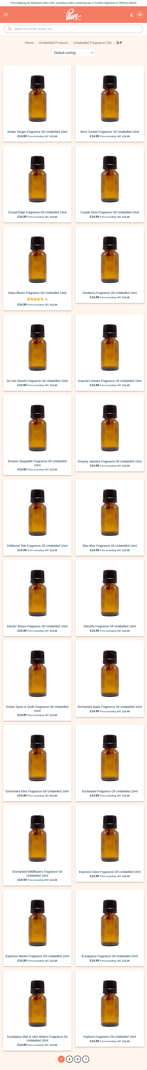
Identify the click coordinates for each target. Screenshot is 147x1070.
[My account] (131, 14)
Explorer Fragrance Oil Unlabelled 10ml (109, 1036)
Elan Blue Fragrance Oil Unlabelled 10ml (110, 545)
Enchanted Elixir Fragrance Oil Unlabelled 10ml (37, 791)
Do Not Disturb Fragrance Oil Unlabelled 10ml (37, 381)
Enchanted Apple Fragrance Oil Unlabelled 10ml (110, 706)
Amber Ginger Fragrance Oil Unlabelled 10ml (37, 131)
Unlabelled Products (53, 43)
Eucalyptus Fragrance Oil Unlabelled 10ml (110, 956)
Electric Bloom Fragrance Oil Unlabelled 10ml (37, 626)
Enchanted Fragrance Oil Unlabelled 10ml (110, 791)
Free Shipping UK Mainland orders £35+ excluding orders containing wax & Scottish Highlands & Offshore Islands (73, 2)
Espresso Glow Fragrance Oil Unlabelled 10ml (110, 872)
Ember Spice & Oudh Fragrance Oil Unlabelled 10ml (37, 708)
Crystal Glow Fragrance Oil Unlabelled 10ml (109, 212)
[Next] (85, 1059)
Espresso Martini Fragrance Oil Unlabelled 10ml (37, 956)
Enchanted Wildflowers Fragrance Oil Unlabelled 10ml (37, 873)
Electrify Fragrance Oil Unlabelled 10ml (110, 626)
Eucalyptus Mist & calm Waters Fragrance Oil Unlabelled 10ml (37, 1038)
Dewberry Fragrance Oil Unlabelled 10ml (110, 293)
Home (29, 43)
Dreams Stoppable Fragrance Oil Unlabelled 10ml (37, 463)
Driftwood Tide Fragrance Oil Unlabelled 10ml (37, 545)
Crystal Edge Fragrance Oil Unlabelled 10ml (37, 212)
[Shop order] (73, 53)
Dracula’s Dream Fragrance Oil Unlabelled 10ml (110, 381)
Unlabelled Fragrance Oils (92, 43)
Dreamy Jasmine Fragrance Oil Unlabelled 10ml (110, 461)
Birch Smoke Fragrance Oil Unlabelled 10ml (109, 131)
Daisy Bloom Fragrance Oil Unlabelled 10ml (37, 293)
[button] (5, 14)
